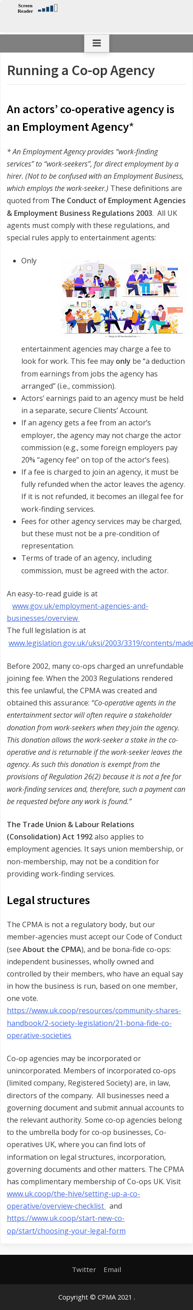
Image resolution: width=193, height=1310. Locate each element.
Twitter (84, 1269)
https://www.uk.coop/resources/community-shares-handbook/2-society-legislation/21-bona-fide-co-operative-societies (94, 1022)
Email (112, 1269)
